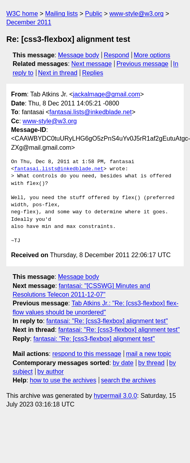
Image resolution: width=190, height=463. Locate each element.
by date (123, 362)
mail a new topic (148, 353)
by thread (151, 362)
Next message (91, 63)
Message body (78, 55)
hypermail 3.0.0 (115, 395)
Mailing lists (61, 13)
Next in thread (57, 73)
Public (93, 13)
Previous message (143, 63)
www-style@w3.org (136, 13)
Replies (92, 73)
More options (152, 55)
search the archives (128, 380)
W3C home (22, 13)
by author (51, 371)
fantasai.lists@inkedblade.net (90, 112)
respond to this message (86, 353)
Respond (116, 55)
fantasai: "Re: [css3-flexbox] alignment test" (107, 321)
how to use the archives (63, 380)
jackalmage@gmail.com (106, 94)
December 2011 (28, 22)
